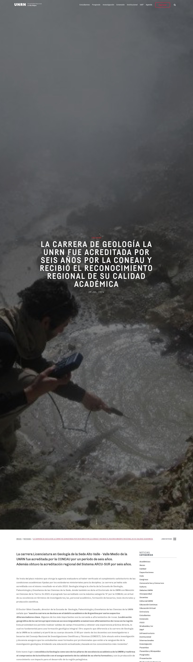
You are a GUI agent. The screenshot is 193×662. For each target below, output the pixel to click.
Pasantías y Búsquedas (150, 651)
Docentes (144, 597)
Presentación (146, 658)
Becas (142, 565)
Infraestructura (147, 633)
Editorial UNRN (146, 601)
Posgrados (144, 655)
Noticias (27, 539)
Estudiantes (85, 5)
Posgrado (96, 5)
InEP (141, 5)
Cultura (143, 587)
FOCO (142, 622)
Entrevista (144, 612)
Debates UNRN (146, 590)
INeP (142, 630)
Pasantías (144, 647)
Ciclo (142, 576)
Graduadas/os (146, 626)
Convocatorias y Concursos (152, 583)
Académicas (145, 562)
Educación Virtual (148, 608)
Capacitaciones (147, 572)
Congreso (144, 579)
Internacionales (147, 640)
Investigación (108, 5)
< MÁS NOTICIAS (166, 539)
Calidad (143, 569)
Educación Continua (148, 604)
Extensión (120, 5)
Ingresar (162, 5)
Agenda (149, 5)
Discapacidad (146, 594)
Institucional (132, 5)
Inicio (19, 539)
